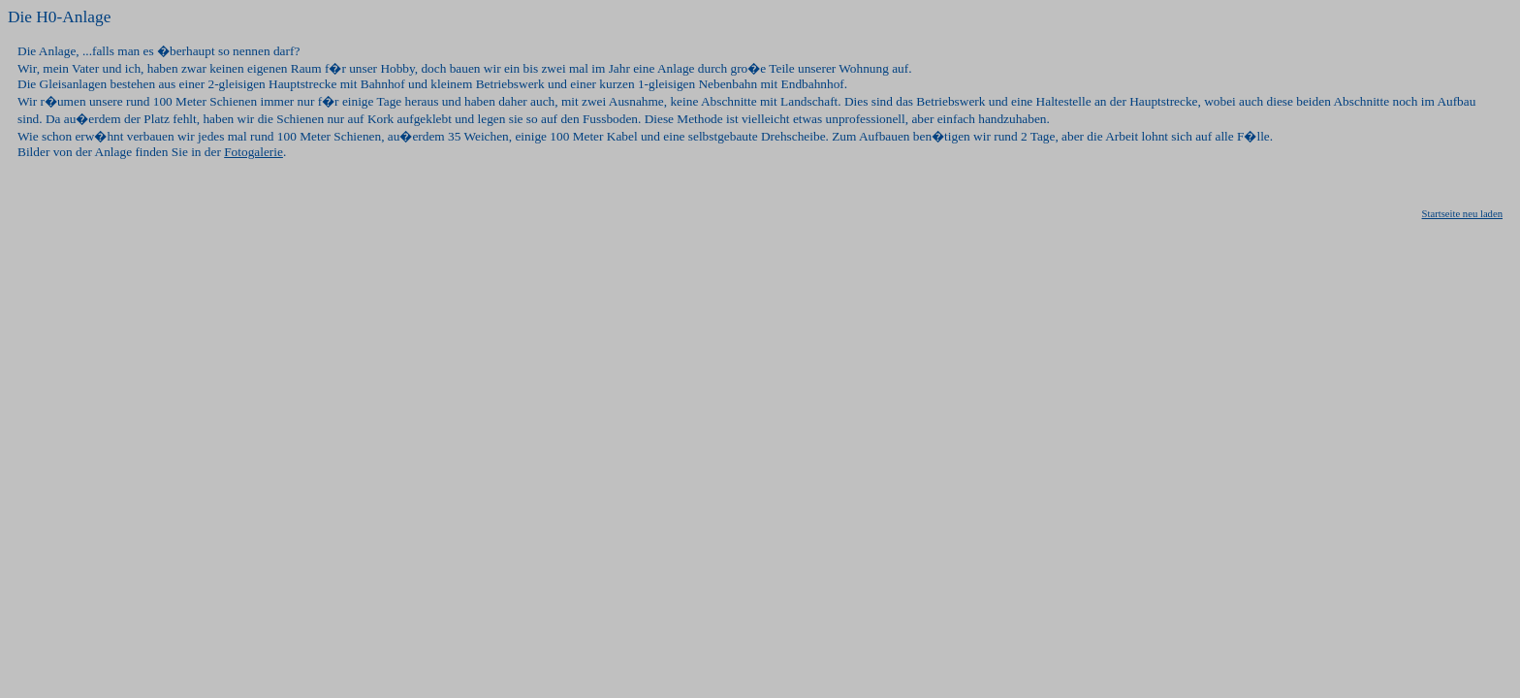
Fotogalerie (253, 151)
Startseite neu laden (1462, 213)
